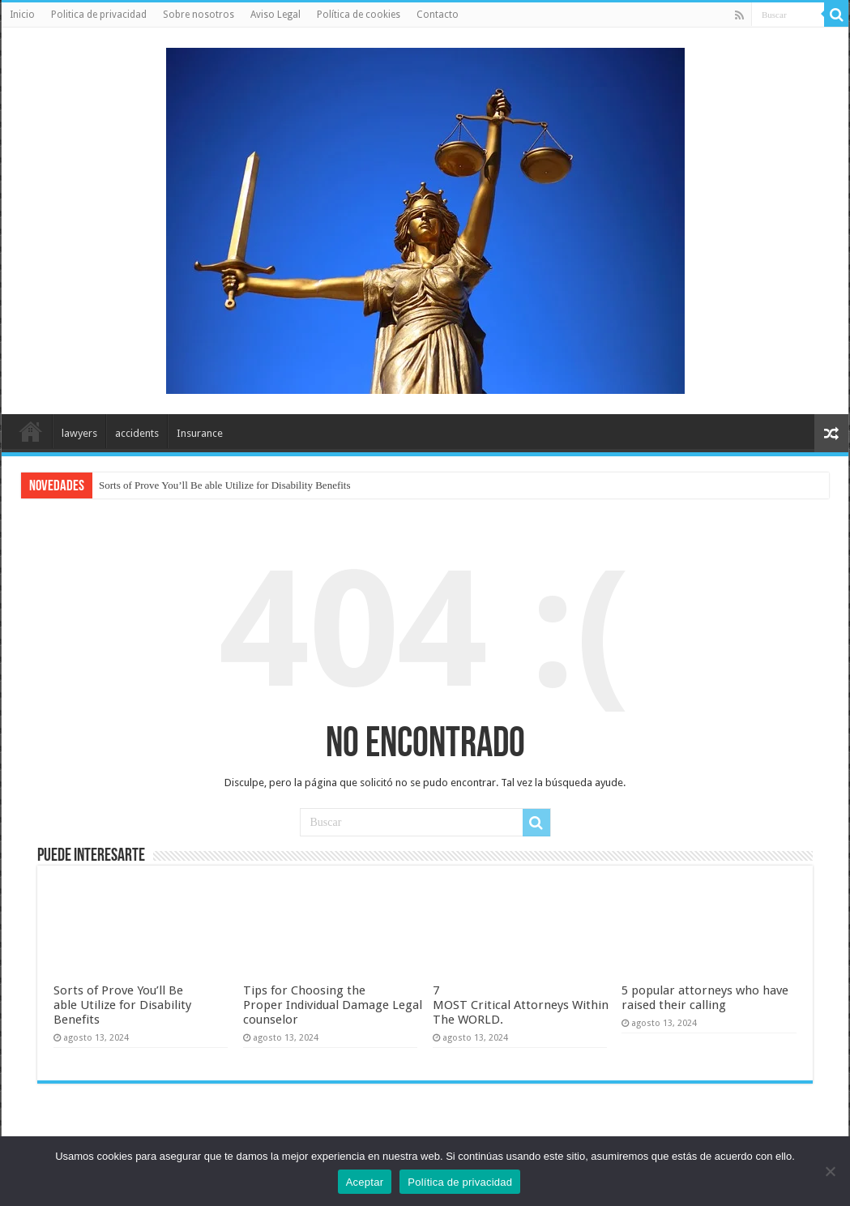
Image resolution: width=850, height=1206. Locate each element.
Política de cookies (358, 14)
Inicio (22, 14)
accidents (137, 433)
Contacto (437, 14)
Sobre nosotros (198, 14)
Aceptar (365, 1182)
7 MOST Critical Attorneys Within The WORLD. (521, 1005)
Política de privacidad (460, 1182)
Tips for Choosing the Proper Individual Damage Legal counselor (332, 1005)
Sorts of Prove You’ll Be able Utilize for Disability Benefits (225, 485)
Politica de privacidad (99, 14)
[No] (830, 1171)
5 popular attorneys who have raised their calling (704, 997)
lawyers (79, 433)
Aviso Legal (275, 14)
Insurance (200, 433)
